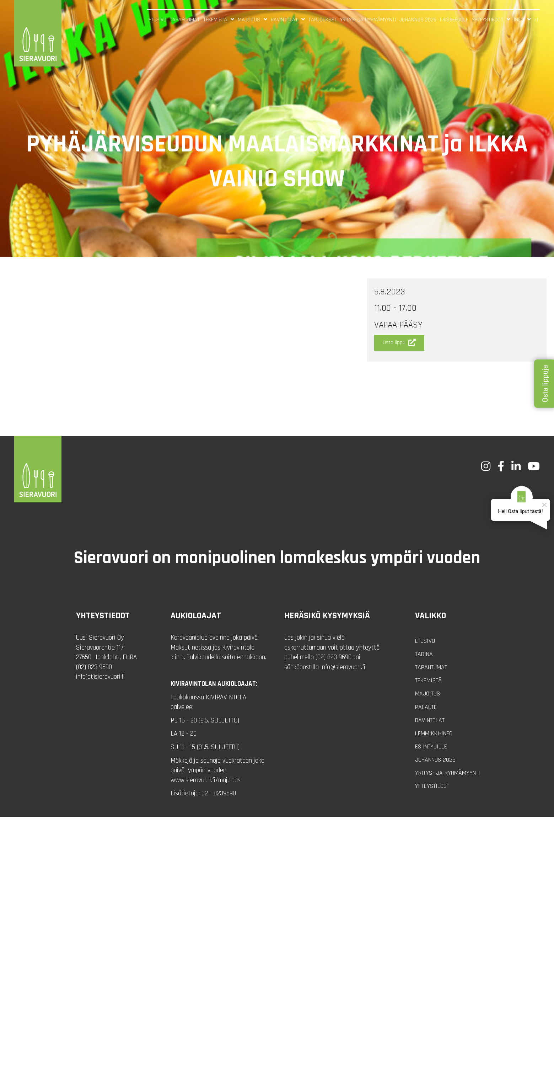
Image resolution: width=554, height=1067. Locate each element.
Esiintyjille (431, 746)
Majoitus (427, 693)
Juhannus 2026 (435, 760)
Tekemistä (428, 680)
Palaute (426, 707)
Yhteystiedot (432, 786)
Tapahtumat (431, 667)
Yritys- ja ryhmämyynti (447, 773)
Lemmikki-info (433, 733)
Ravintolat (430, 720)
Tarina (424, 654)
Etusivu (425, 641)
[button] (399, 343)
